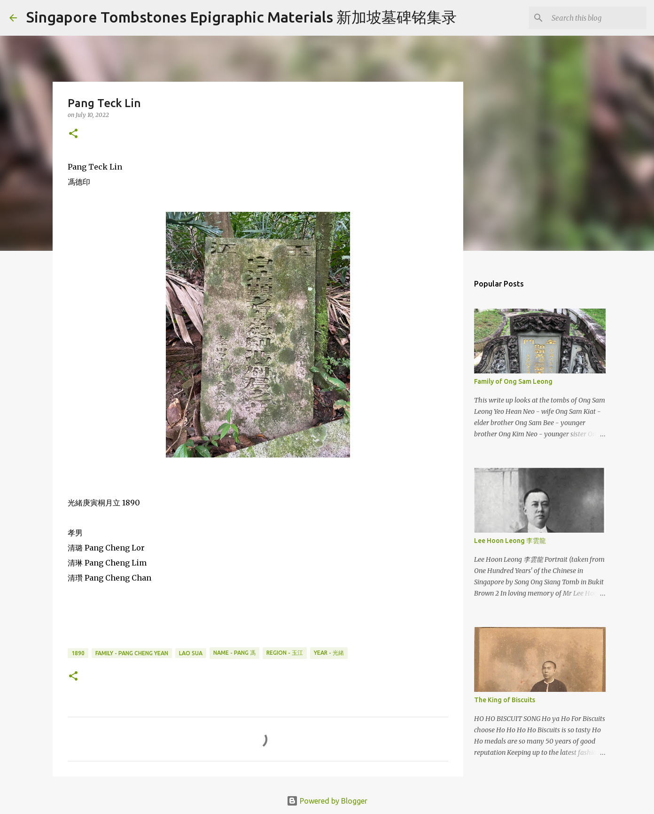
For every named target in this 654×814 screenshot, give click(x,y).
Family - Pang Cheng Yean (131, 653)
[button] (73, 134)
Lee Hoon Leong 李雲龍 (510, 540)
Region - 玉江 (284, 653)
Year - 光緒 (329, 653)
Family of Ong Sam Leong (513, 381)
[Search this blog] (597, 18)
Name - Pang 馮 (234, 653)
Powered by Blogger (327, 801)
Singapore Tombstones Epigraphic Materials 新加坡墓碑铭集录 (241, 16)
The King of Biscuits (504, 700)
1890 (78, 653)
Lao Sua (190, 653)
